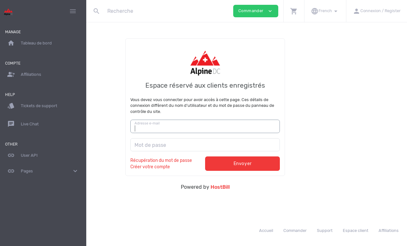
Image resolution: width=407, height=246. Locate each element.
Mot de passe (192, 145)
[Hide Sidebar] (72, 11)
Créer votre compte (191, 166)
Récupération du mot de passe (203, 160)
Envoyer (284, 163)
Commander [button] (255, 11)
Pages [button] (43, 171)
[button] (293, 11)
